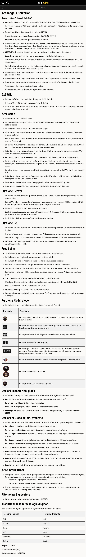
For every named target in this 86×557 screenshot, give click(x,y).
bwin (43, 2)
